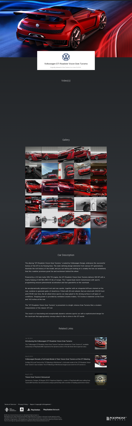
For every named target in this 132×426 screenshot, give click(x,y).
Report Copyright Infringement (43, 404)
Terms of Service (10, 404)
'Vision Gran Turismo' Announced (38, 377)
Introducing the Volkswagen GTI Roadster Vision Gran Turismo (49, 341)
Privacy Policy (24, 404)
